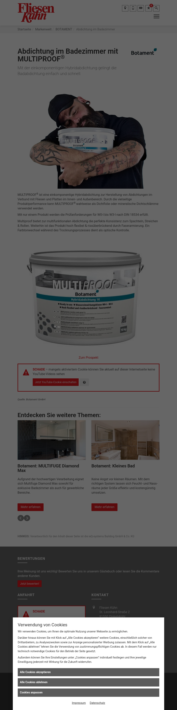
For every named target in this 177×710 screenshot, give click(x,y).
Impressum (79, 702)
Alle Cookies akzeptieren (35, 672)
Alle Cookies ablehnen (34, 682)
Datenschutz (97, 702)
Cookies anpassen (31, 692)
